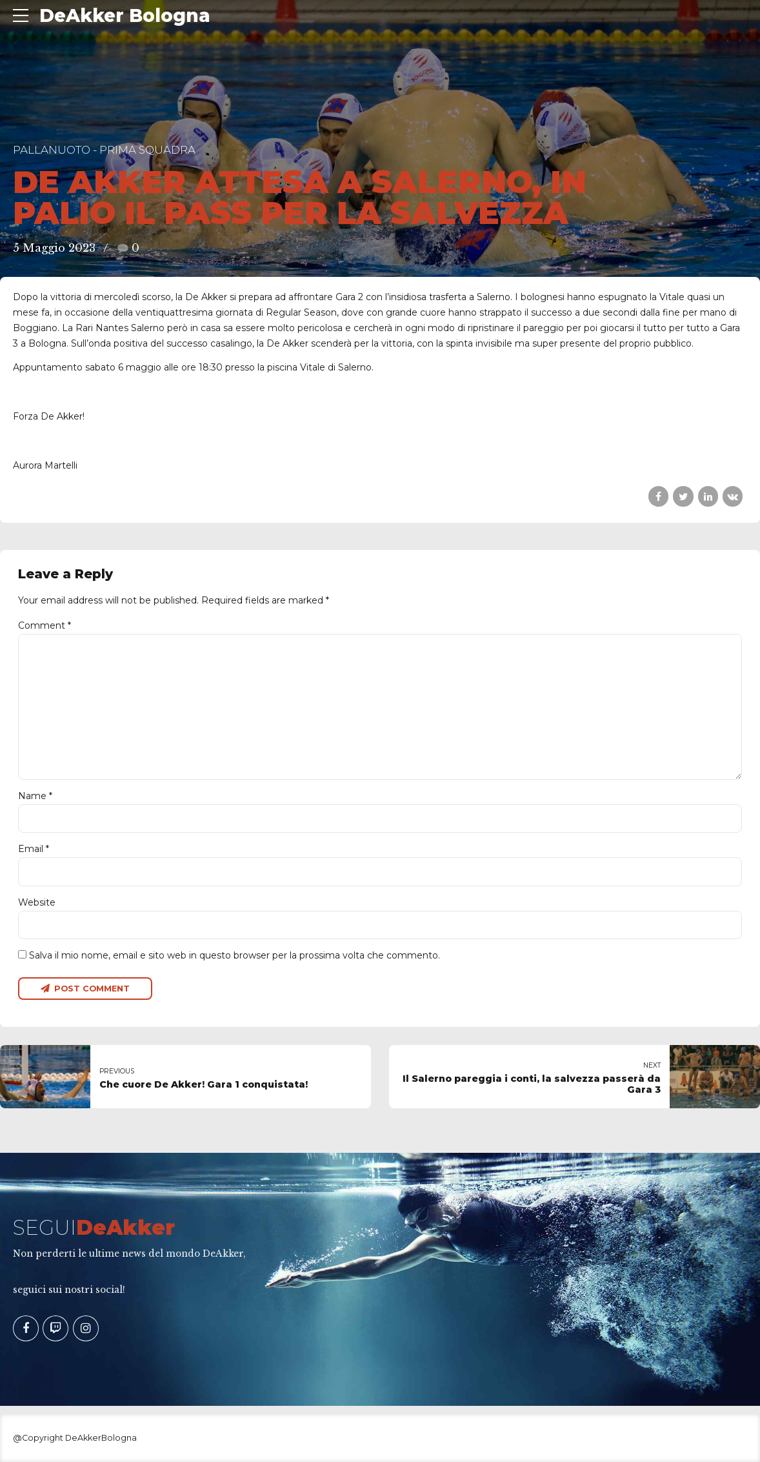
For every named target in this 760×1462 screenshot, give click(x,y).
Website (36, 902)
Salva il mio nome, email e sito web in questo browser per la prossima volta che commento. (234, 955)
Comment (44, 625)
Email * (33, 849)
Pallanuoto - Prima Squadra (104, 149)
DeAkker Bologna (124, 15)
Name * (35, 796)
